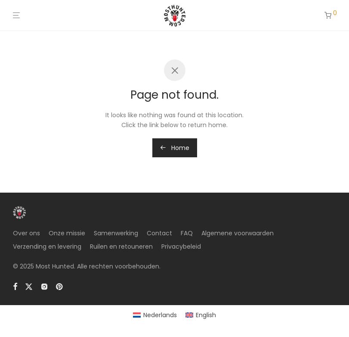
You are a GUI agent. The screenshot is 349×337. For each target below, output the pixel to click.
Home (174, 148)
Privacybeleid (181, 246)
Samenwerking (116, 233)
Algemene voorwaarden (237, 233)
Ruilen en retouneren (121, 246)
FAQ (187, 233)
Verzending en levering (47, 246)
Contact (159, 233)
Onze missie (67, 233)
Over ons (26, 233)
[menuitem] (155, 315)
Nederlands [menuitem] (160, 315)
